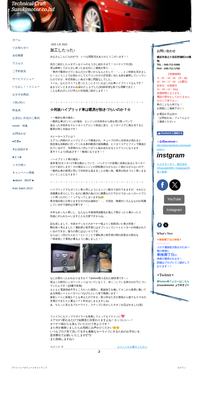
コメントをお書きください (132, 346)
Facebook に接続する (170, 133)
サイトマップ (40, 367)
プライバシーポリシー (22, 367)
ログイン (181, 367)
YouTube (174, 199)
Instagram (174, 210)
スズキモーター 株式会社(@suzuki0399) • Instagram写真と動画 (173, 168)
